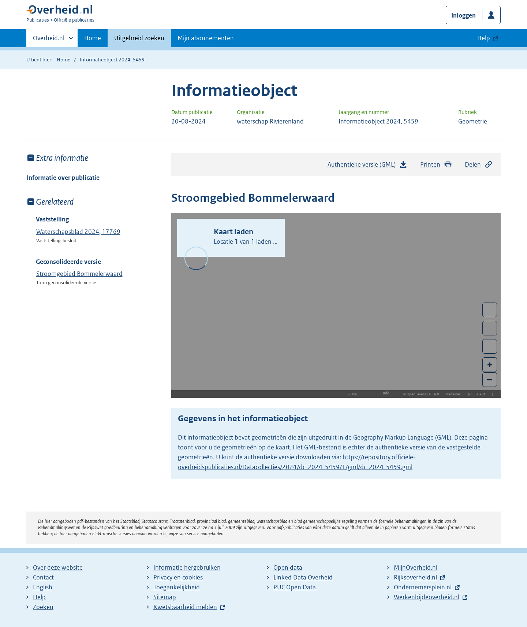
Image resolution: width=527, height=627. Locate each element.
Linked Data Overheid (303, 577)
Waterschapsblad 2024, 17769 (78, 232)
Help (39, 597)
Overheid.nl (48, 40)
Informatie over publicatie (63, 178)
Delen (479, 164)
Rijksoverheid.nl (415, 577)
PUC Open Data (294, 587)
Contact (43, 577)
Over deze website (58, 567)
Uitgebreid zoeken (139, 38)
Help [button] (483, 38)
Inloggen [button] (463, 15)
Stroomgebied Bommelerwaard (79, 274)
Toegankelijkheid (176, 587)
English (42, 587)
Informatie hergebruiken (187, 567)
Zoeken (43, 607)
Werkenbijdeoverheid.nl (426, 597)
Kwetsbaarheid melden (185, 607)
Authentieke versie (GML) (367, 166)
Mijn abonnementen (205, 38)
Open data (287, 567)
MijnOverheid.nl (415, 567)
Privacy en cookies (178, 577)
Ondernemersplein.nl (423, 587)
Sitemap (164, 597)
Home (92, 38)
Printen (436, 164)
